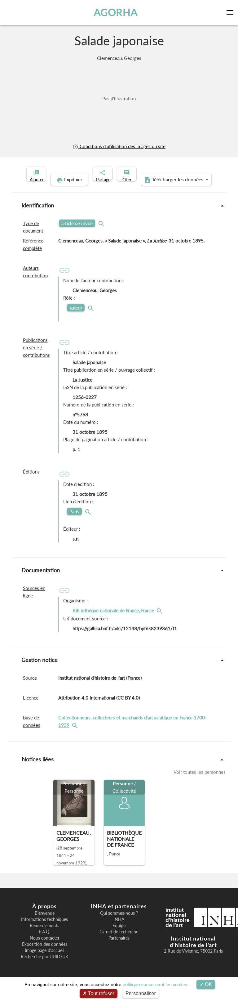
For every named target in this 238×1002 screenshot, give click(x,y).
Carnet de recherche (118, 941)
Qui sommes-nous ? (119, 922)
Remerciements (44, 935)
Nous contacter (45, 947)
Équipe (119, 935)
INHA (118, 929)
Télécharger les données (159, 189)
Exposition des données (44, 953)
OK (206, 984)
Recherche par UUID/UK (44, 966)
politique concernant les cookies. (156, 984)
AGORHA (117, 12)
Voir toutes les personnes (200, 781)
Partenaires (119, 947)
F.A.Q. (44, 941)
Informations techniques (44, 929)
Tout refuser (98, 993)
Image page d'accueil (44, 960)
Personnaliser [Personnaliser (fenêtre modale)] (141, 993)
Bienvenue (45, 922)
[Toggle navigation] (231, 12)
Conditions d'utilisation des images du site (119, 146)
